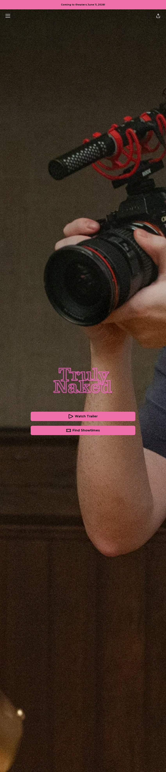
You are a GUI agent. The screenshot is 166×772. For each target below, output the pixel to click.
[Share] (158, 16)
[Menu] (7, 16)
